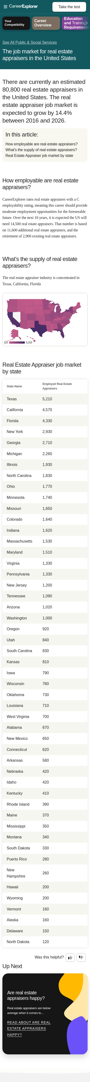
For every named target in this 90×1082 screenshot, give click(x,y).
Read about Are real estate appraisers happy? (29, 1028)
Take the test (69, 7)
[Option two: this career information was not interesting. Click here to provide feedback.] (81, 957)
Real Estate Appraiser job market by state (39, 156)
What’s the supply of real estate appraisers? (41, 150)
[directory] (45, 145)
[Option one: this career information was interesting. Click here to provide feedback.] (70, 957)
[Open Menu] (28, 7)
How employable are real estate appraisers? (42, 144)
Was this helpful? (49, 957)
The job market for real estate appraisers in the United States (39, 54)
